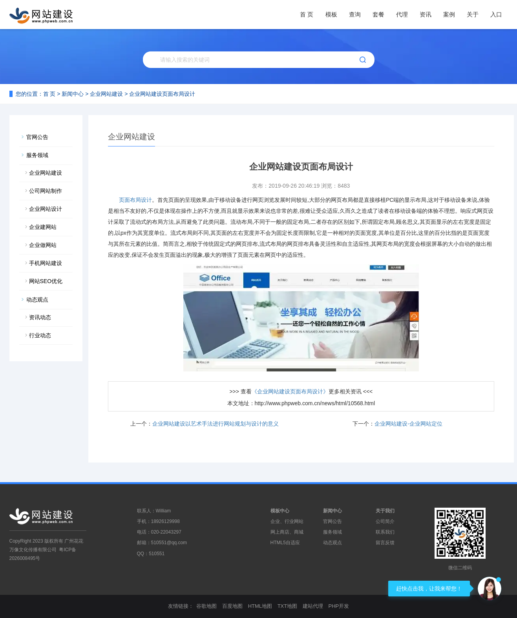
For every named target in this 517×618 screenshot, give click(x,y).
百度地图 (232, 606)
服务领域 (37, 155)
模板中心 (279, 511)
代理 (402, 14)
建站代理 (313, 606)
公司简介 (385, 521)
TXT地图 (288, 606)
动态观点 (37, 299)
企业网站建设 (106, 94)
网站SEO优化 (46, 281)
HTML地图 (260, 606)
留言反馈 (385, 542)
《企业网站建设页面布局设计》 (290, 391)
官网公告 (37, 137)
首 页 (306, 14)
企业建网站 (43, 227)
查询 (355, 14)
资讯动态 (40, 317)
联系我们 (385, 532)
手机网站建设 (45, 263)
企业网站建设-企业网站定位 (408, 424)
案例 (449, 14)
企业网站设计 (45, 209)
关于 (473, 14)
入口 (496, 14)
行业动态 (40, 335)
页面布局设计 (135, 200)
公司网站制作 (45, 191)
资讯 (425, 14)
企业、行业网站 (286, 521)
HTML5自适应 (285, 542)
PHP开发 (338, 606)
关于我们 (385, 511)
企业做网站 (43, 245)
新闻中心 (73, 94)
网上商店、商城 (286, 532)
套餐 (378, 14)
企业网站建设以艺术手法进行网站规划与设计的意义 (215, 424)
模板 (331, 14)
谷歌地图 (206, 606)
